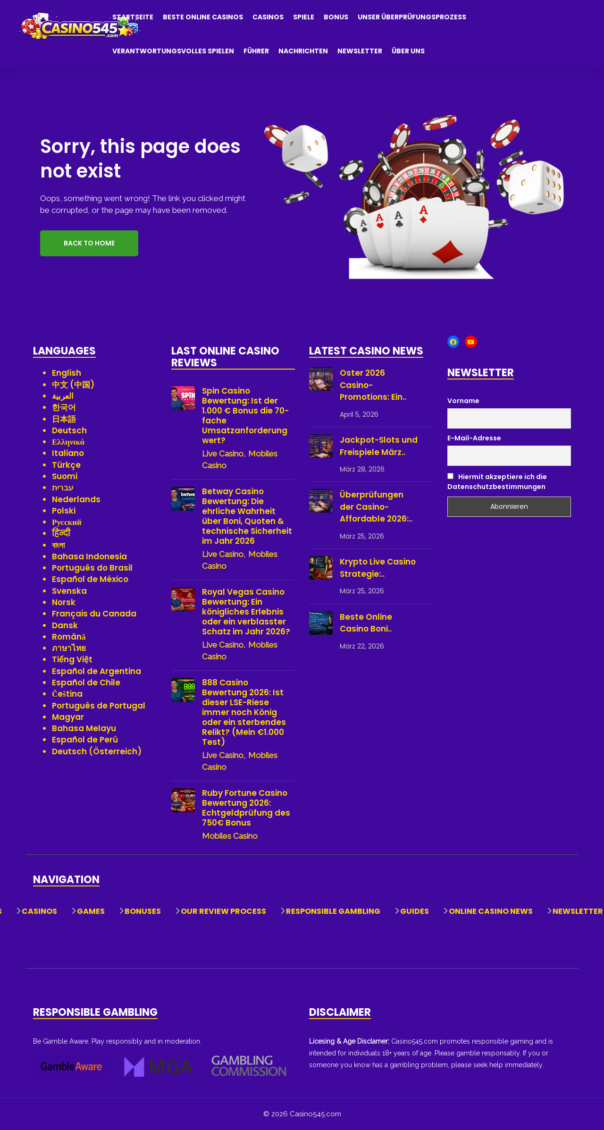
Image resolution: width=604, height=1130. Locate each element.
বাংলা (58, 545)
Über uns (408, 51)
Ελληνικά (68, 441)
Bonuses (143, 911)
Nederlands (76, 499)
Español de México (90, 579)
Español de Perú (85, 739)
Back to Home (89, 243)
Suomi (64, 476)
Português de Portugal (98, 705)
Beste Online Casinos (203, 17)
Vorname (463, 400)
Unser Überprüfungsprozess (412, 17)
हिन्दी (61, 533)
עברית (63, 487)
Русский (67, 522)
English (66, 373)
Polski (64, 510)
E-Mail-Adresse (474, 438)
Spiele (303, 17)
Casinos (268, 17)
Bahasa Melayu (84, 728)
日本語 (64, 419)
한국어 (64, 407)
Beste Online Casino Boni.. (366, 623)
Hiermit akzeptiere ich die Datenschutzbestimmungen (497, 481)
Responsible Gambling (333, 911)
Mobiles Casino (230, 836)
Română (69, 636)
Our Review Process (223, 911)
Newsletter (359, 51)
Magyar (68, 717)
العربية (63, 396)
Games (91, 911)
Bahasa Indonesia (89, 556)
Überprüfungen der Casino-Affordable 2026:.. (376, 506)
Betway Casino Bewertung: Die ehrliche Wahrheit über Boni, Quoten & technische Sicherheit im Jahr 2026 (247, 516)
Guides (414, 911)
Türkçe (66, 465)
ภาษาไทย (69, 648)
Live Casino (222, 453)
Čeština (67, 694)
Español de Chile (86, 682)
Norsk (64, 602)
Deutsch (69, 430)
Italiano (68, 453)
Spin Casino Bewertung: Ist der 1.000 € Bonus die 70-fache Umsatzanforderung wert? (245, 416)
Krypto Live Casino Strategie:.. (378, 568)
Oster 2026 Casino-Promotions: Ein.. (373, 385)
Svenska (69, 591)
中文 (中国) (73, 384)
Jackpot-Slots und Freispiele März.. (379, 446)
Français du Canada (94, 613)
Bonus (336, 17)
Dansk (65, 625)
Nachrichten (303, 51)
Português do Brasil (92, 567)
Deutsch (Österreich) (97, 751)
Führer (256, 51)
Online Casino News (491, 911)
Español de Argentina (96, 671)
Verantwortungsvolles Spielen (173, 51)
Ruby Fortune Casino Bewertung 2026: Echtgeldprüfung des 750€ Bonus (246, 808)
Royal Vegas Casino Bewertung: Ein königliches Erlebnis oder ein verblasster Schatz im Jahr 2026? (246, 612)
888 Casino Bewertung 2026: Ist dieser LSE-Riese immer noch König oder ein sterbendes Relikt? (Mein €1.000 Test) (244, 712)
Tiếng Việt (72, 659)
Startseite (132, 17)
